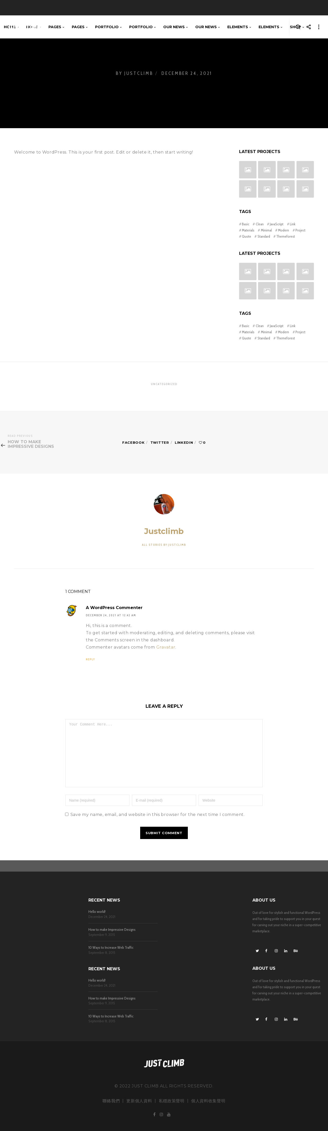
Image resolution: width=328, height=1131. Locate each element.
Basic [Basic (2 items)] (245, 224)
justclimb (164, 531)
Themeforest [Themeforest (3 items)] (285, 236)
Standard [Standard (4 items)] (264, 236)
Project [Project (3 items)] (300, 230)
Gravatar (166, 647)
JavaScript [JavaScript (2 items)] (276, 224)
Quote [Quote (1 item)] (246, 236)
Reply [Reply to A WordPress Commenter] (90, 659)
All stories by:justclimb (164, 545)
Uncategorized (164, 384)
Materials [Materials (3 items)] (248, 230)
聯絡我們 (111, 1100)
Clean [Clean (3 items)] (260, 224)
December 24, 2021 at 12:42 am (111, 615)
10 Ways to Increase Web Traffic (111, 947)
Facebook (133, 442)
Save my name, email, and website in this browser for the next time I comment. (157, 826)
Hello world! (97, 912)
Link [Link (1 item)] (292, 224)
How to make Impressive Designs (112, 929)
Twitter (159, 442)
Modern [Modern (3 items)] (283, 230)
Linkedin (184, 442)
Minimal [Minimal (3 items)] (266, 230)
